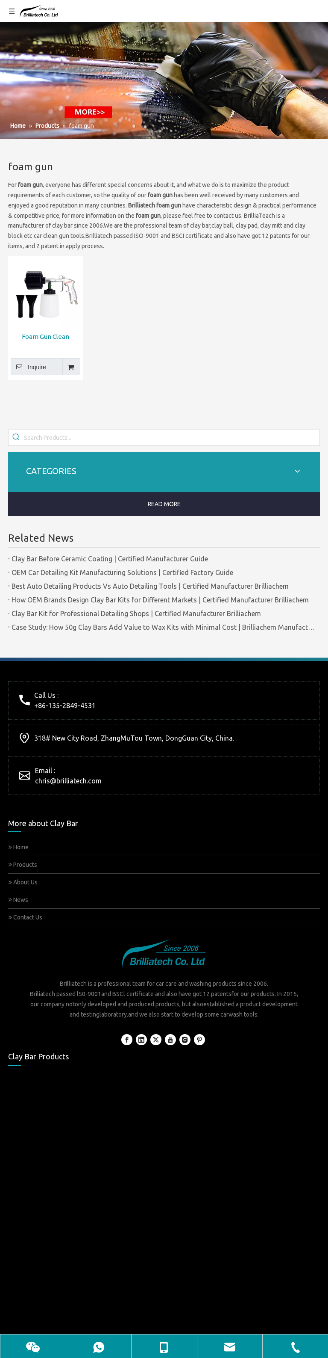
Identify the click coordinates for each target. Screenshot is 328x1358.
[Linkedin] (141, 1039)
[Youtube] (170, 1039)
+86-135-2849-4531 (65, 705)
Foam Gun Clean (45, 336)
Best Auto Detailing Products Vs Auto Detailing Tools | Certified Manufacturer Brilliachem (150, 586)
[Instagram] (184, 1039)
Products (23, 864)
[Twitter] (155, 1039)
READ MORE (164, 504)
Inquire (28, 366)
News (18, 899)
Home (19, 847)
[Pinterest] (199, 1039)
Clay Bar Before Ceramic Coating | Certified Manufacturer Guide (110, 559)
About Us (23, 882)
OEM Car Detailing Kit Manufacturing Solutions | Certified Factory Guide (122, 572)
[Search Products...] (171, 437)
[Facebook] (126, 1039)
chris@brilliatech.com (68, 781)
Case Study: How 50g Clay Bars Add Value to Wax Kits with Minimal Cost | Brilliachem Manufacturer (164, 627)
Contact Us (25, 917)
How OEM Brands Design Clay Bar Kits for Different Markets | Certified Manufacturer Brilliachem (160, 600)
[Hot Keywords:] (16, 437)
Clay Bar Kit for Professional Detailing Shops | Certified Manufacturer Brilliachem (136, 613)
